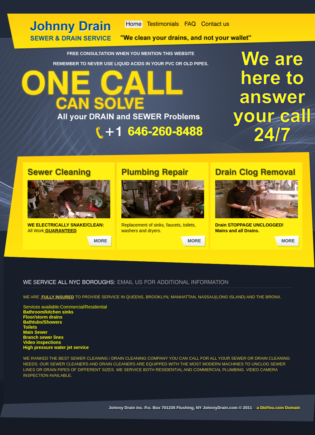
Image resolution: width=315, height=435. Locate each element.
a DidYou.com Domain (278, 407)
